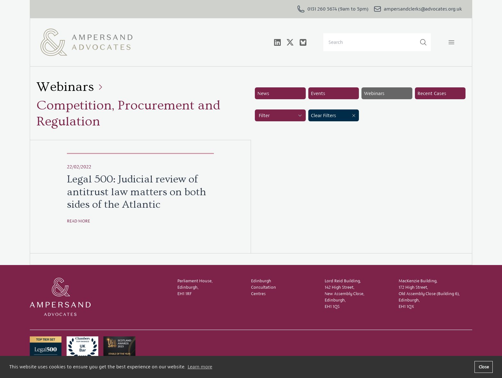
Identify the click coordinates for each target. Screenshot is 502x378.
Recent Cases (431, 93)
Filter (281, 115)
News (263, 93)
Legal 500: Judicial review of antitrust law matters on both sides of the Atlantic (136, 192)
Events (318, 93)
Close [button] (484, 366)
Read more (78, 221)
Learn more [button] (200, 366)
